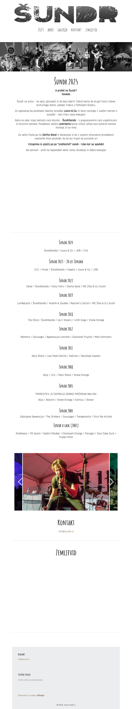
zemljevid (91, 29)
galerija (62, 29)
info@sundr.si (66, 531)
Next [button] (112, 482)
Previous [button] (20, 482)
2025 (41, 29)
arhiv (51, 29)
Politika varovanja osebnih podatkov (30, 680)
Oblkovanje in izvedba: (31, 695)
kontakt (76, 29)
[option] (66, 482)
